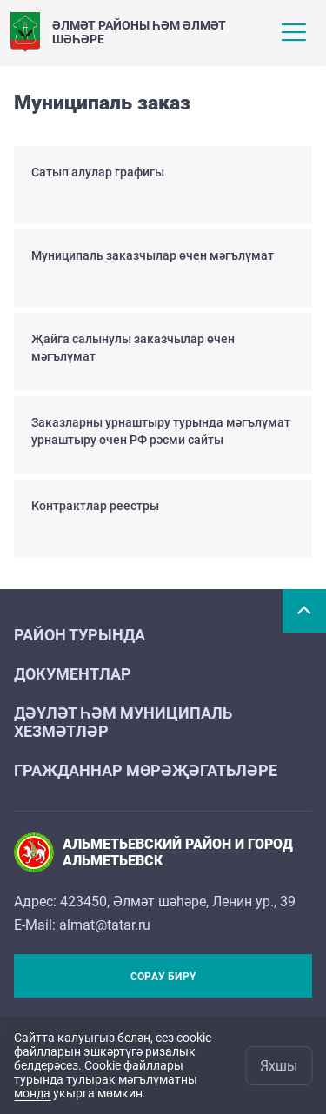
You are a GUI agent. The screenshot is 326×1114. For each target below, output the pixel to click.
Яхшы (278, 1066)
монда (32, 1093)
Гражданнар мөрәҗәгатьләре (145, 770)
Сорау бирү (163, 977)
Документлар (72, 674)
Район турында (79, 635)
